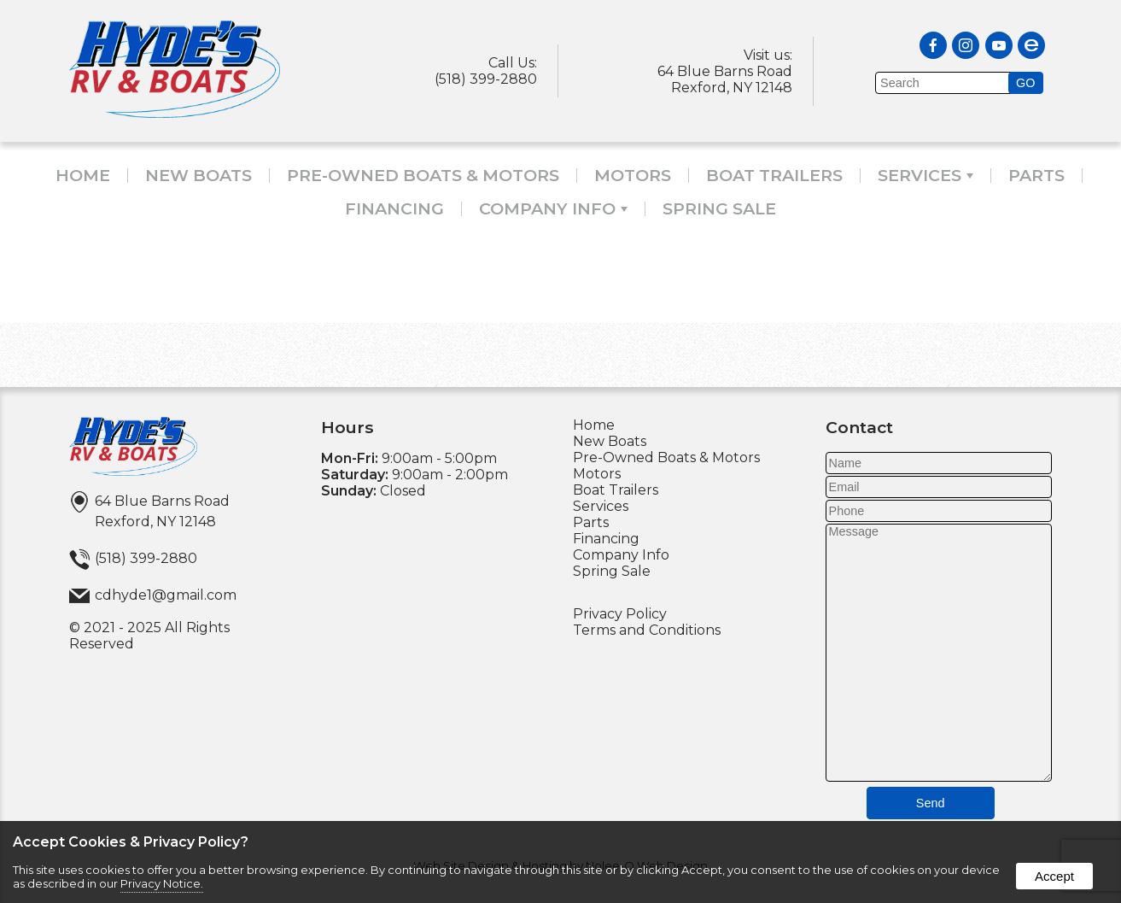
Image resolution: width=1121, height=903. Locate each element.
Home (82, 175)
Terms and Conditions (647, 630)
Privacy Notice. (161, 883)
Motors (632, 175)
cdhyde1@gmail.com (165, 595)
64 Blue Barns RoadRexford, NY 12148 (724, 79)
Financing (394, 209)
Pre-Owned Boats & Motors (423, 175)
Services (925, 175)
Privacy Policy (620, 614)
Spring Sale (719, 209)
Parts (1036, 175)
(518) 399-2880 (486, 79)
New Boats (198, 175)
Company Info (553, 209)
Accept (1054, 876)
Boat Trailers (774, 175)
